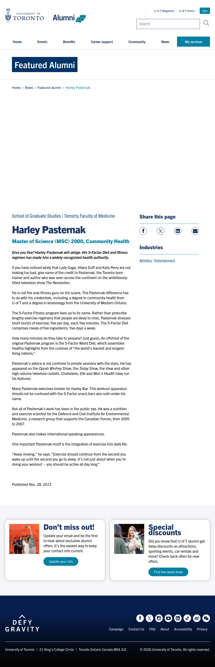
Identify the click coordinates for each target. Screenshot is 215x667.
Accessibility (183, 629)
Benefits (69, 42)
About (164, 629)
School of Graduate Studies (36, 215)
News (165, 42)
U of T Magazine (164, 11)
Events (42, 42)
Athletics (145, 260)
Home (17, 42)
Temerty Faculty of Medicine (89, 215)
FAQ (152, 629)
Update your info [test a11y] (61, 561)
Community (137, 42)
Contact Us (136, 629)
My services (193, 42)
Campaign (116, 629)
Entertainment (165, 260)
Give (204, 11)
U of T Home (187, 11)
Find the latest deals (168, 572)
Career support (102, 42)
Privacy (202, 629)
